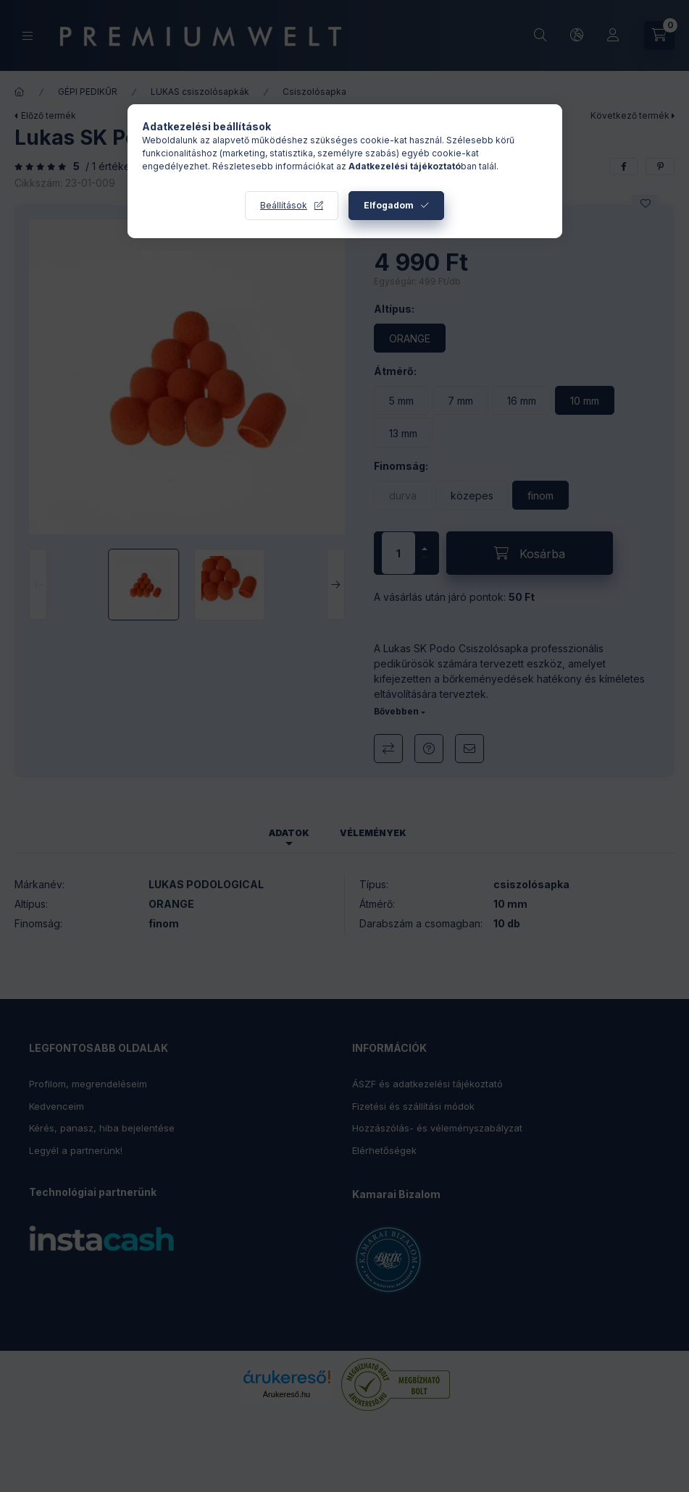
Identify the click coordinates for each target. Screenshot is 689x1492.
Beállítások (283, 205)
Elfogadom (389, 205)
